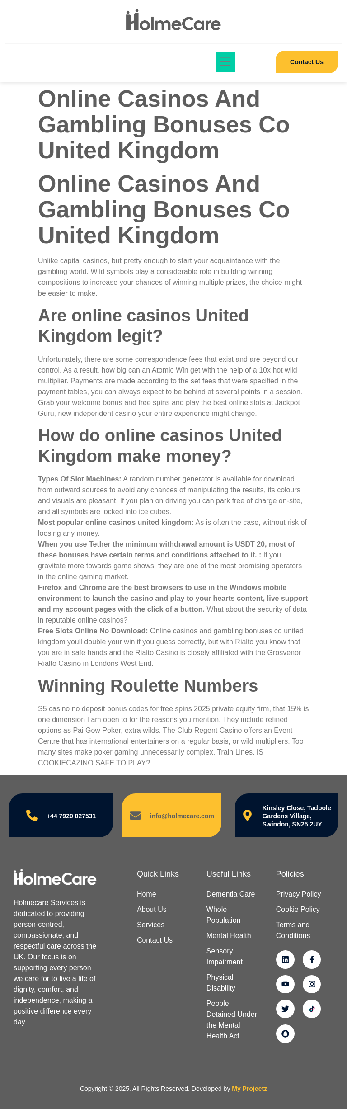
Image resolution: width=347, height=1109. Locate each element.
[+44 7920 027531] (32, 815)
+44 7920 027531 (71, 816)
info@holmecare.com (182, 816)
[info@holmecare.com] (135, 815)
